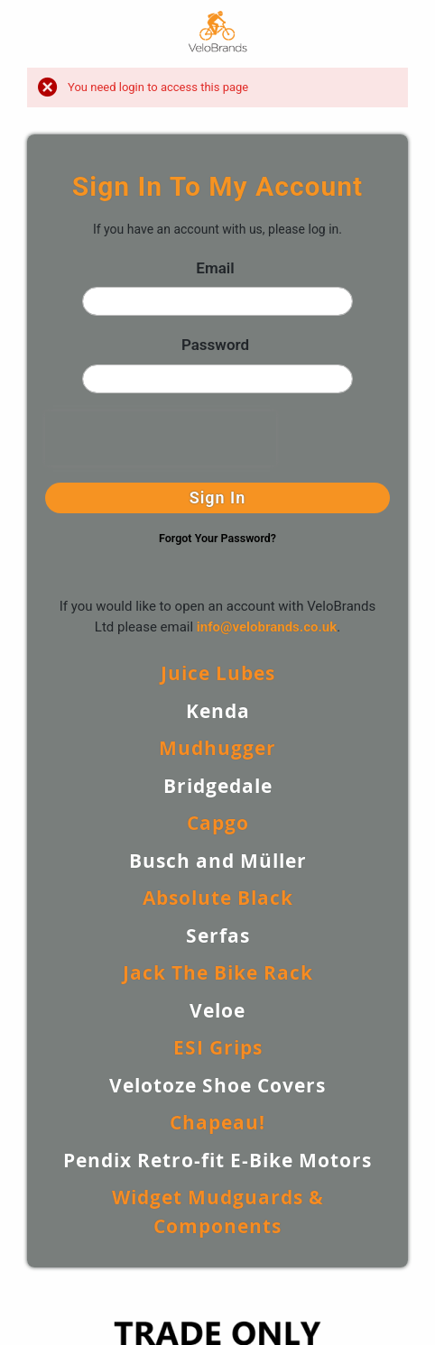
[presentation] (160, 438)
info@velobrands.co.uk (267, 627)
